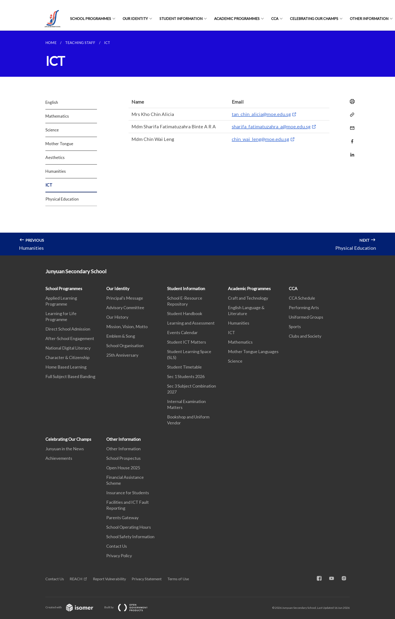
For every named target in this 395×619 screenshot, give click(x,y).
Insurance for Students (127, 492)
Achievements (58, 458)
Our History (117, 317)
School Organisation (125, 345)
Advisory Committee (125, 307)
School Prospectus (123, 458)
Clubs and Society (305, 336)
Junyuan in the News (64, 448)
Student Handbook (184, 313)
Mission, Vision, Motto (127, 326)
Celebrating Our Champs (314, 18)
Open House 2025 (123, 467)
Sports (295, 326)
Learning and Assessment (191, 323)
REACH (76, 578)
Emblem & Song (120, 336)
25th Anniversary (122, 355)
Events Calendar (182, 332)
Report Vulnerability (109, 578)
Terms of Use (178, 578)
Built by (129, 607)
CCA (274, 18)
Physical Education (62, 199)
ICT (48, 184)
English (51, 102)
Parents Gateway (122, 517)
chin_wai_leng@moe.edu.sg (260, 139)
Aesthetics (55, 157)
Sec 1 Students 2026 (186, 376)
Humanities (55, 171)
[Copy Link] (350, 114)
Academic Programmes (237, 18)
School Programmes (90, 18)
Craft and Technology (248, 298)
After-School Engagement (69, 338)
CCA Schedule (302, 298)
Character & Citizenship (67, 357)
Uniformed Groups (306, 317)
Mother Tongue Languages (253, 351)
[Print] (350, 101)
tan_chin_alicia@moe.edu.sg (261, 114)
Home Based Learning (66, 366)
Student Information (180, 18)
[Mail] (350, 125)
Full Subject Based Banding (70, 376)
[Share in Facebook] (350, 138)
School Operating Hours (128, 527)
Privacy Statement (147, 578)
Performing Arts (304, 307)
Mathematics (57, 116)
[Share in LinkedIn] (350, 151)
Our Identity (135, 18)
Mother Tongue (59, 143)
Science (52, 129)
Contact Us (116, 546)
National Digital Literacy (68, 347)
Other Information (369, 18)
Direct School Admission (67, 328)
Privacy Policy (119, 555)
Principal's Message (124, 298)
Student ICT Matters (186, 342)
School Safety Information (130, 536)
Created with (73, 607)
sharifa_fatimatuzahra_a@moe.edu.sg (271, 126)
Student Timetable (184, 366)
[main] (197, 143)
